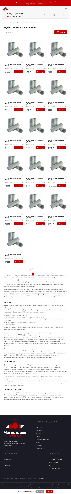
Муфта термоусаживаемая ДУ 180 (35, 105)
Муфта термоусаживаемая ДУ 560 (13, 261)
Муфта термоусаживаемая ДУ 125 (35, 65)
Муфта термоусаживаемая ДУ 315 (13, 182)
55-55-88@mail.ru (54, 462)
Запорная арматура (42, 439)
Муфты (38, 433)
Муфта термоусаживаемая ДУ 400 (56, 182)
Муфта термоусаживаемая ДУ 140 (56, 65)
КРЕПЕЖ (39, 427)
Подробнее (18, 268)
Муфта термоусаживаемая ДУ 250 (35, 144)
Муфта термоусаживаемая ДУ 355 (35, 182)
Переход (39, 445)
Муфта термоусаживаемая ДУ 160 (13, 105)
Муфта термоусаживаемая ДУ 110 (13, 65)
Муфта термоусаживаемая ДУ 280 (56, 144)
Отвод (38, 442)
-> (38, 280)
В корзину (18, 74)
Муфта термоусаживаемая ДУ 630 (56, 223)
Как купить (7, 459)
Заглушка (39, 430)
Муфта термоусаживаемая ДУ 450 (13, 223)
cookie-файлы (30, 491)
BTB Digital (41, 478)
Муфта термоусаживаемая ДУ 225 (13, 144)
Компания (7, 465)
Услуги (6, 462)
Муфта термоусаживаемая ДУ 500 (35, 223)
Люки (38, 436)
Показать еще (36, 275)
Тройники (39, 448)
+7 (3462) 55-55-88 (56, 459)
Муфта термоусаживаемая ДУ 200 (56, 105)
